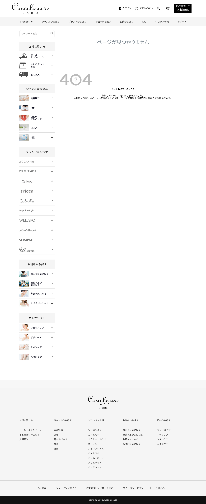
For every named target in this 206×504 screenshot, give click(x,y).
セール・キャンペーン (30, 430)
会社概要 (41, 488)
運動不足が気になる (133, 434)
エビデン (92, 444)
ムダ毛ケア (162, 444)
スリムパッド (95, 462)
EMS (56, 434)
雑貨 (56, 448)
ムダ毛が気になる (132, 444)
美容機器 (58, 430)
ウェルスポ (93, 453)
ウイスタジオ (95, 467)
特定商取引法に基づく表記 (99, 488)
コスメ (57, 444)
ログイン (125, 8)
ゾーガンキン (95, 430)
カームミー (93, 434)
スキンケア (162, 439)
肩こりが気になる (132, 430)
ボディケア (162, 434)
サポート (182, 21)
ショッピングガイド (66, 488)
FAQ (144, 21)
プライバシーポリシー (134, 488)
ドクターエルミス (97, 439)
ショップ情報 (162, 21)
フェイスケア (164, 430)
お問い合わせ (144, 8)
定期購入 (23, 439)
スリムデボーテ (96, 457)
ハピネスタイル (96, 448)
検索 (52, 33)
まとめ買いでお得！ (29, 434)
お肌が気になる (130, 439)
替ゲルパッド (60, 439)
